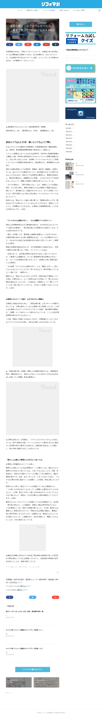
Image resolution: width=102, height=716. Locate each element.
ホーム (19, 10)
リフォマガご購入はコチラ (32, 669)
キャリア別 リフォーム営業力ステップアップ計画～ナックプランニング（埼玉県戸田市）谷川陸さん (38, 630)
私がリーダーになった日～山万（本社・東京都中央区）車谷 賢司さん (28, 611)
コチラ (19, 582)
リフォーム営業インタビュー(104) (14, 566)
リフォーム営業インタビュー (19, 34)
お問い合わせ (64, 10)
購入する (80, 24)
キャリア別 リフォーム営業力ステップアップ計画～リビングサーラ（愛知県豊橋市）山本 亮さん (37, 648)
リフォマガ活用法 (48, 10)
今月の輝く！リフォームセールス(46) (30, 566)
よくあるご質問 (79, 10)
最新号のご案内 (32, 10)
